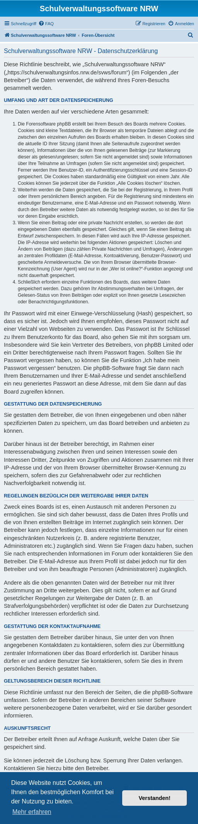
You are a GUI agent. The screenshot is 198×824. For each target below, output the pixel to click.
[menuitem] (46, 23)
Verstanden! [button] (155, 798)
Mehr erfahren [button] (31, 812)
